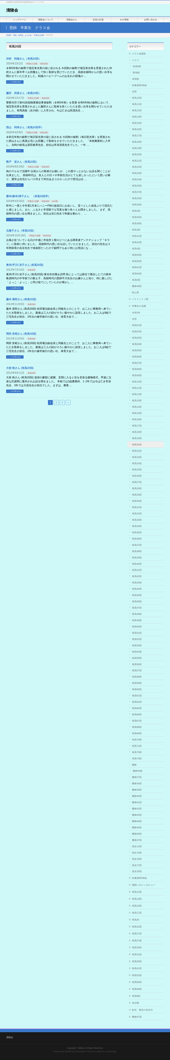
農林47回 (137, 840)
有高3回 (136, 229)
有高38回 (137, 551)
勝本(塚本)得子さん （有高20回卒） (28, 196)
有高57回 (137, 670)
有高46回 (137, 601)
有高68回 (137, 727)
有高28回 (137, 198)
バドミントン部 (140, 299)
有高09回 (137, 375)
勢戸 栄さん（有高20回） (22, 161)
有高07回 (137, 363)
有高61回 (137, 267)
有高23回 (137, 173)
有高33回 (137, 519)
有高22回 (137, 166)
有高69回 (137, 733)
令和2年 (136, 312)
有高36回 (137, 223)
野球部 (136, 72)
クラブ (135, 60)
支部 (134, 91)
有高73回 (137, 752)
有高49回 (137, 620)
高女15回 (137, 859)
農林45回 (137, 827)
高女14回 (137, 852)
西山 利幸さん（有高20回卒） (25, 127)
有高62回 (137, 702)
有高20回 (44, 64)
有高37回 (137, 545)
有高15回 (137, 123)
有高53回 (137, 255)
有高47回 (137, 607)
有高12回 (137, 110)
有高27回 (137, 192)
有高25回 (137, 185)
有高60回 (137, 689)
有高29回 (137, 204)
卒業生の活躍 (31, 64)
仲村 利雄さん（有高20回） (23, 58)
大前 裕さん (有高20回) (20, 368)
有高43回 (137, 582)
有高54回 (137, 651)
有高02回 (137, 331)
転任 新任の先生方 (142, 1010)
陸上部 (135, 292)
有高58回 (137, 676)
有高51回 (137, 633)
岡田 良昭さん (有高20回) (21, 333)
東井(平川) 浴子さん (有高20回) (24, 264)
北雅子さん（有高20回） (21, 230)
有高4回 (136, 248)
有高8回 (137, 66)
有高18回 (137, 142)
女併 (134, 319)
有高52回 (137, 639)
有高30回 (137, 217)
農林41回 (137, 802)
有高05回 (137, 350)
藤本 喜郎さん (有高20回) (21, 299)
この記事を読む (15, 82)
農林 (134, 764)
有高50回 (137, 626)
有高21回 (137, 160)
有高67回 (137, 720)
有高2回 (136, 211)
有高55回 (137, 261)
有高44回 (137, 589)
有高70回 (137, 739)
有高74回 (137, 758)
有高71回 (137, 746)
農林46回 (137, 833)
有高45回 (137, 595)
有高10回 (137, 97)
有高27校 (137, 940)
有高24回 (137, 179)
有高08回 (137, 369)
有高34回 (137, 526)
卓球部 (135, 79)
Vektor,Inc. (101, 1051)
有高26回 (137, 475)
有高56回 (137, 664)
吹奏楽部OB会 (139, 85)
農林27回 (137, 777)
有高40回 (137, 564)
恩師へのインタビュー (143, 885)
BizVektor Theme (85, 1051)
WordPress (70, 1051)
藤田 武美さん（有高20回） (23, 93)
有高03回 (137, 337)
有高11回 (137, 104)
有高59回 (137, 683)
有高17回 (137, 135)
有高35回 (137, 532)
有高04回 (137, 344)
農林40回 (137, 796)
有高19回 (137, 148)
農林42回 (137, 808)
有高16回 (137, 129)
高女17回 (137, 865)
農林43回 (137, 815)
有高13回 (137, 116)
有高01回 (137, 325)
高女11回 (137, 846)
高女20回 (137, 871)
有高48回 (137, 614)
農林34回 (137, 783)
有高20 (135, 919)
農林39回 (137, 771)
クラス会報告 (139, 53)
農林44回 (137, 821)
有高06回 (137, 356)
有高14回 (137, 406)
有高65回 (137, 708)
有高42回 (137, 242)
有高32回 (137, 513)
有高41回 (137, 236)
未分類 (55, 201)
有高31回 (137, 507)
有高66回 (137, 714)
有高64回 (137, 273)
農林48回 (137, 286)
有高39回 (137, 557)
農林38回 (137, 789)
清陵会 (12, 10)
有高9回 (136, 280)
